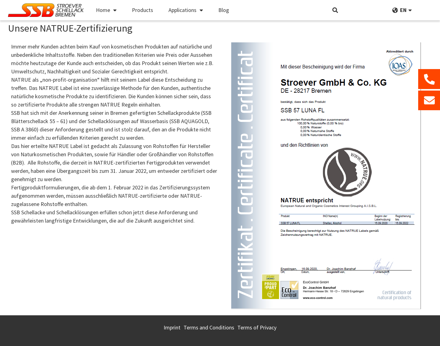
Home (106, 10)
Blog (223, 10)
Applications (185, 10)
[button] (335, 10)
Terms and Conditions (209, 328)
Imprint (172, 328)
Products (142, 10)
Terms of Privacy (256, 328)
